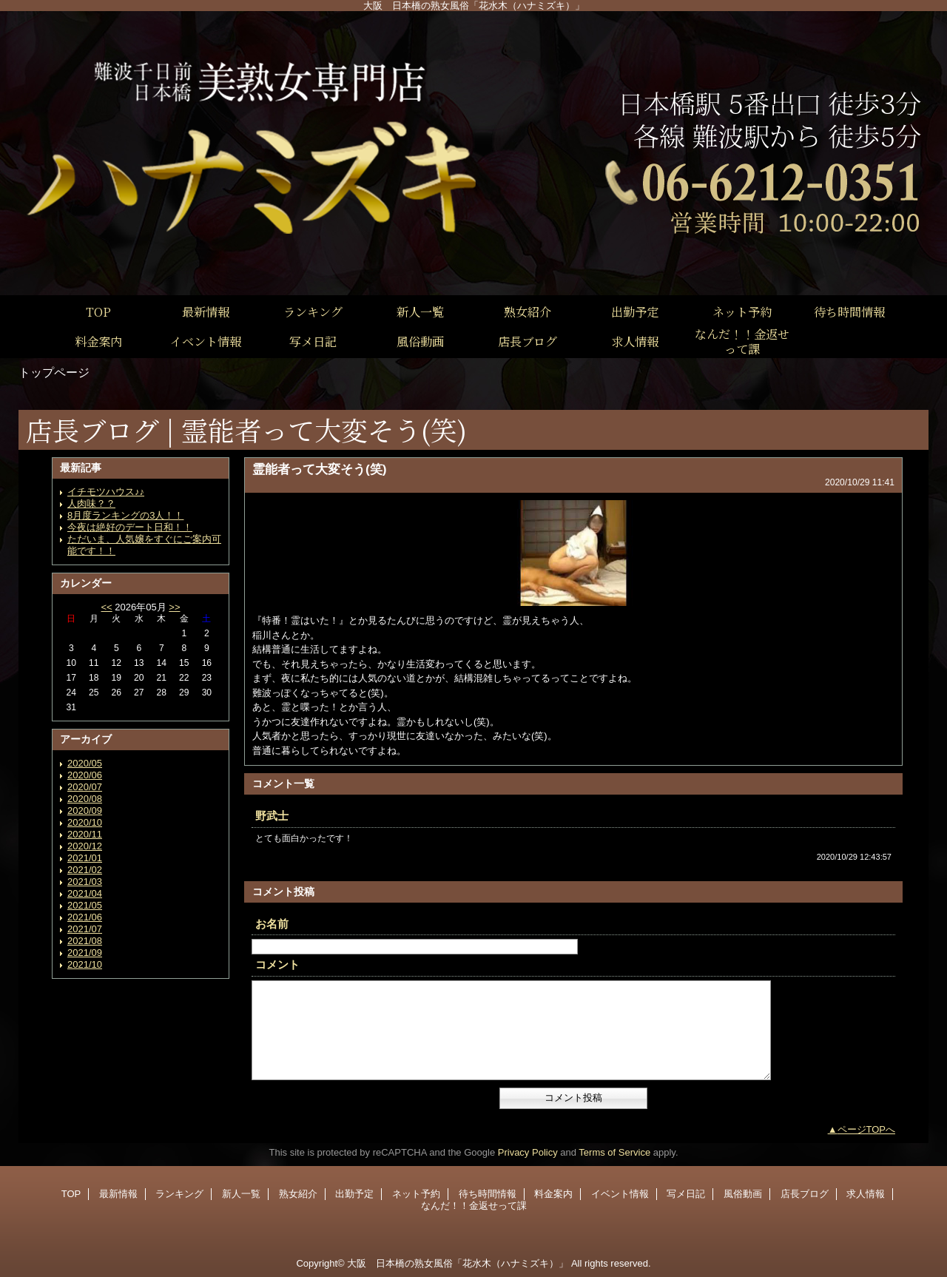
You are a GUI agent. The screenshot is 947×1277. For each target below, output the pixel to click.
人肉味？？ (91, 503)
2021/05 (84, 905)
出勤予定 (354, 1193)
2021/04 (84, 893)
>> (174, 607)
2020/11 (84, 834)
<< (106, 607)
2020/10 (84, 822)
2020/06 (84, 775)
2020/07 (84, 786)
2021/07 (84, 928)
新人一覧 (241, 1193)
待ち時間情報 (487, 1193)
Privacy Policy (528, 1152)
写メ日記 (686, 1193)
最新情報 (118, 1193)
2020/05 (84, 763)
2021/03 (84, 881)
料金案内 (553, 1193)
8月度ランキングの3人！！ (125, 515)
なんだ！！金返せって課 (474, 1205)
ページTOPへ (867, 1129)
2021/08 (84, 940)
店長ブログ (805, 1193)
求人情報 (865, 1193)
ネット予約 (416, 1193)
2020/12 (84, 846)
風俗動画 (743, 1193)
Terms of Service (614, 1152)
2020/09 (84, 810)
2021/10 (84, 964)
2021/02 (84, 869)
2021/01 (84, 857)
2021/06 (84, 917)
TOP (98, 311)
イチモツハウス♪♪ (105, 491)
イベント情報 (620, 1193)
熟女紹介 (298, 1193)
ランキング (179, 1193)
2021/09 (84, 952)
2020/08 (84, 798)
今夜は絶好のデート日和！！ (129, 527)
